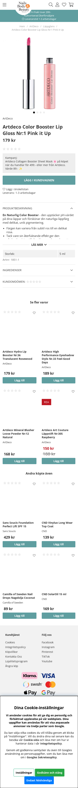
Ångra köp (11, 666)
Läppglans (49, 26)
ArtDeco (34, 26)
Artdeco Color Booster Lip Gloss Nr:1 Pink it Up (38, 29)
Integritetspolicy (15, 647)
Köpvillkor (11, 652)
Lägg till (19, 544)
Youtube (47, 661)
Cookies (10, 642)
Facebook (47, 642)
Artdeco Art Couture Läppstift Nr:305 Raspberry (55, 433)
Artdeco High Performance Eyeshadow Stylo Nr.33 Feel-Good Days (58, 357)
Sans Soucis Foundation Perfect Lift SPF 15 (18, 524)
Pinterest (47, 652)
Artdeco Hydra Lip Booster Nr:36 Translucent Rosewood (17, 355)
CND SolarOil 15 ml (54, 594)
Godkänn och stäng (49, 772)
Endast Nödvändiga (39, 780)
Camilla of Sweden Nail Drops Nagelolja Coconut (19, 596)
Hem (22, 26)
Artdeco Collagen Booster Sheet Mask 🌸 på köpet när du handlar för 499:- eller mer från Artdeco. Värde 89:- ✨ (36, 165)
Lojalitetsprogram (16, 661)
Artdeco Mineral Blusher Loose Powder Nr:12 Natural (18, 433)
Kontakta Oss (13, 656)
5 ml (62, 254)
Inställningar (24, 772)
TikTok (46, 656)
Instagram (48, 647)
